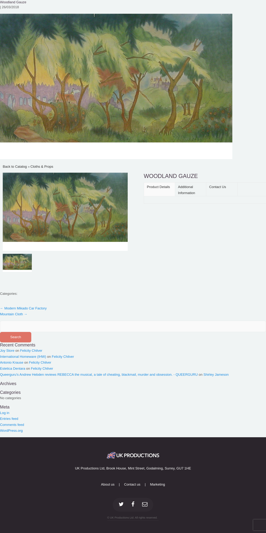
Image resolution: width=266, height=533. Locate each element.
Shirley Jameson (216, 374)
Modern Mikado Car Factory (23, 308)
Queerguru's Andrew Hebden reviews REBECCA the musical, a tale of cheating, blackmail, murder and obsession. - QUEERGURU (99, 374)
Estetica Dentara (12, 368)
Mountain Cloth (13, 314)
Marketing (157, 484)
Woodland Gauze (13, 2)
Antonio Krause (11, 362)
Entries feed (9, 419)
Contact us (132, 484)
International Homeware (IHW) (23, 357)
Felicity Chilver (31, 350)
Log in (4, 413)
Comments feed (12, 425)
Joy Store (7, 350)
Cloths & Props (41, 166)
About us (108, 484)
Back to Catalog (15, 166)
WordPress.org (11, 430)
